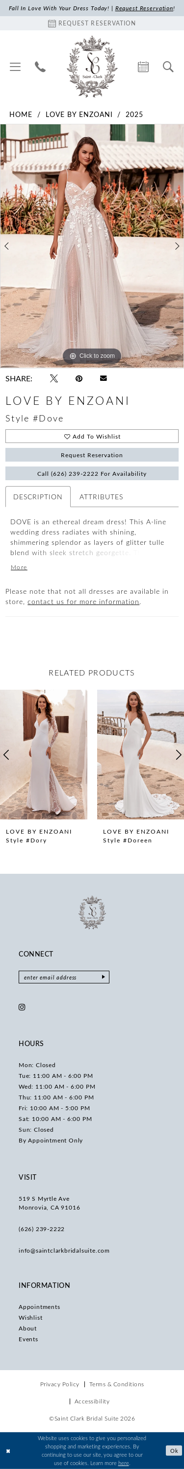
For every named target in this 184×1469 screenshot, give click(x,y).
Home (20, 114)
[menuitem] (15, 66)
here (123, 1462)
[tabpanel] (92, 246)
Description (38, 496)
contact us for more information (83, 601)
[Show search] (168, 66)
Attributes (101, 496)
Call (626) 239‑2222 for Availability (92, 473)
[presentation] (43, 754)
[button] (15, 66)
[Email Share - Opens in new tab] (103, 378)
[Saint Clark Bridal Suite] (92, 66)
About (28, 1328)
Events (28, 1339)
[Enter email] (64, 977)
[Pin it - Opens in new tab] (79, 378)
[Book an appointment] (92, 23)
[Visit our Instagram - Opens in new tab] (22, 1007)
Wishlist (30, 1317)
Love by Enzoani (79, 114)
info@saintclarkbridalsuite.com (64, 1250)
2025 (134, 114)
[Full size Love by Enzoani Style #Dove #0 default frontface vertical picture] (92, 246)
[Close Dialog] (8, 1450)
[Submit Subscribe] (103, 977)
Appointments (39, 1306)
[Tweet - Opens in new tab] (54, 378)
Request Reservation (92, 455)
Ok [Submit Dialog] (174, 1450)
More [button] (19, 566)
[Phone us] (40, 66)
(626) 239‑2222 (42, 1229)
